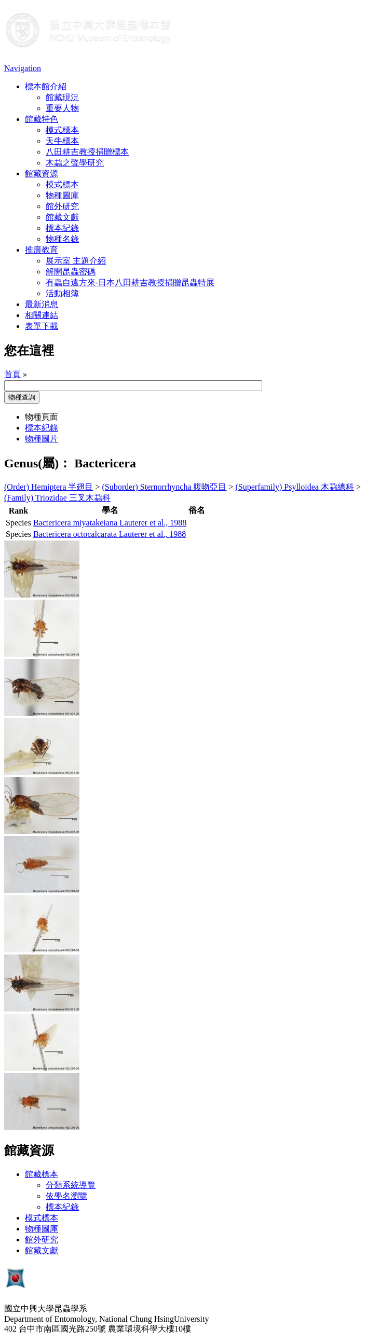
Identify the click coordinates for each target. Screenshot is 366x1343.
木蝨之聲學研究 (75, 162)
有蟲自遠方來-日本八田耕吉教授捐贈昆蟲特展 (130, 282)
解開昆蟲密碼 (71, 271)
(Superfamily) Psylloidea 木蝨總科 (295, 486)
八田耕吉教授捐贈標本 (87, 151)
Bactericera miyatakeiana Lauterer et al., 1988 (109, 522)
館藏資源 (41, 173)
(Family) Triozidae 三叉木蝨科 (57, 497)
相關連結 (41, 315)
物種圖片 (41, 438)
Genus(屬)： (37, 463)
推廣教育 (41, 249)
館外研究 (62, 206)
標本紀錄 (62, 228)
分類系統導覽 (71, 1185)
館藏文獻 (62, 217)
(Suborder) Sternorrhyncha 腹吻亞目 (164, 486)
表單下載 (41, 326)
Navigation (22, 68)
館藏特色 (41, 119)
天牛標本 (62, 140)
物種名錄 (62, 238)
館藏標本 (41, 1174)
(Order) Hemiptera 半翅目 (48, 486)
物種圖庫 (62, 195)
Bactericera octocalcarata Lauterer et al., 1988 (109, 534)
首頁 (12, 374)
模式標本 (62, 130)
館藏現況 (62, 97)
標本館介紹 (45, 86)
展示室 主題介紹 (76, 260)
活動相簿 (62, 293)
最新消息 (41, 304)
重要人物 (62, 108)
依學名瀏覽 (66, 1196)
